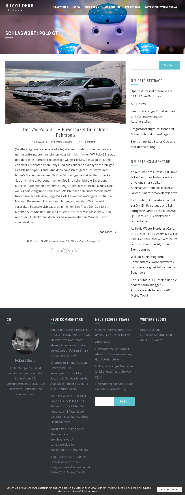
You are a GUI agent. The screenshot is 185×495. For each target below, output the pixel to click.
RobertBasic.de (150, 330)
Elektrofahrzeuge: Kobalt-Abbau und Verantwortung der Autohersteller (153, 116)
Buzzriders (19, 6)
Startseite (60, 7)
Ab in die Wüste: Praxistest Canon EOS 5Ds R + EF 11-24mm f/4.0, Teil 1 (154, 233)
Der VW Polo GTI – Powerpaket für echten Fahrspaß (65, 132)
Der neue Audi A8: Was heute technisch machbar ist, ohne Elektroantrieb (154, 244)
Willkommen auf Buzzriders (69, 450)
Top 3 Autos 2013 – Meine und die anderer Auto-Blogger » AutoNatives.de (154, 285)
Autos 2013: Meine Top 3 (67, 472)
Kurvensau (54, 241)
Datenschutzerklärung (161, 7)
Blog (76, 7)
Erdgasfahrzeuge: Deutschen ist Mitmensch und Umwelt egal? (115, 371)
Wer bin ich (92, 7)
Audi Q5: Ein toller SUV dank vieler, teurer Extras (153, 216)
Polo (62, 241)
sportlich (79, 241)
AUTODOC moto (151, 340)
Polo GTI (70, 241)
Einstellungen (169, 489)
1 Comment (89, 141)
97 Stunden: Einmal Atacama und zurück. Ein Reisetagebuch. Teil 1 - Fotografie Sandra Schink (154, 205)
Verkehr (34, 241)
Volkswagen (90, 241)
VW (99, 241)
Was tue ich (112, 7)
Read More (107, 232)
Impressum (132, 7)
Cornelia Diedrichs (63, 141)
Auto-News (138, 104)
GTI (46, 241)
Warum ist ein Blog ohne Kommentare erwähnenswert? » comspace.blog (152, 262)
